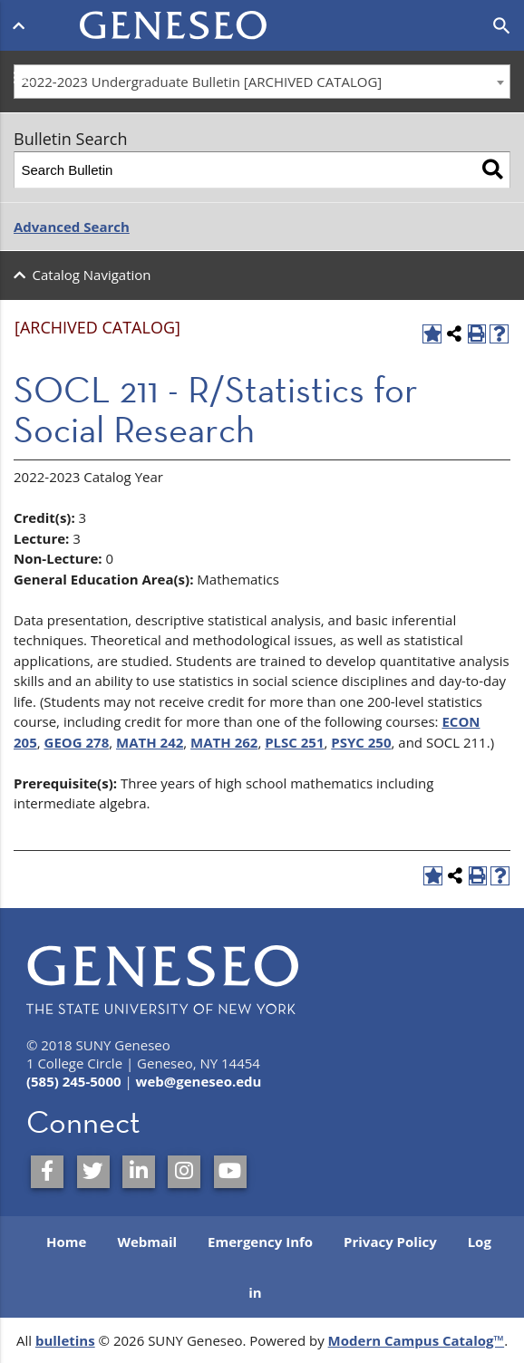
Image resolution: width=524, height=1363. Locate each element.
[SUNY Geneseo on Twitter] (93, 1171)
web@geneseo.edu (199, 1081)
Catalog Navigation (92, 275)
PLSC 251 (294, 742)
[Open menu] (22, 25)
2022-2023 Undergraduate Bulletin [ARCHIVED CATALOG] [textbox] (202, 81)
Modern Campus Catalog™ (416, 1340)
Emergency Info (260, 1241)
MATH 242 (149, 742)
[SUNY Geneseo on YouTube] (230, 1171)
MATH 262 (223, 742)
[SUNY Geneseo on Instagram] (184, 1171)
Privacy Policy (390, 1241)
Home (66, 1241)
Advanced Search (72, 227)
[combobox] (262, 81)
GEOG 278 (77, 742)
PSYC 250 (361, 742)
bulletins (65, 1340)
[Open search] (501, 26)
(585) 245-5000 (73, 1081)
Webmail (147, 1241)
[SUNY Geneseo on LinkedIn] (138, 1171)
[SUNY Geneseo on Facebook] (47, 1171)
